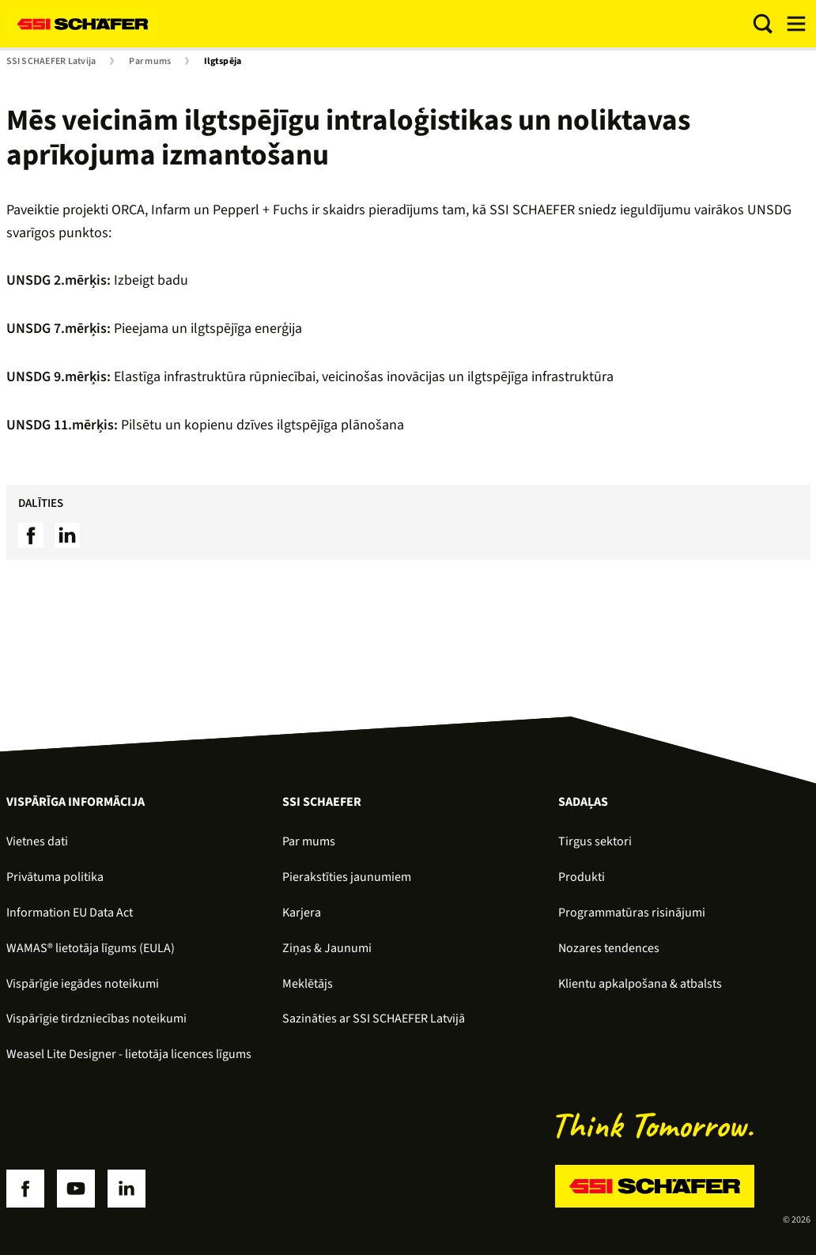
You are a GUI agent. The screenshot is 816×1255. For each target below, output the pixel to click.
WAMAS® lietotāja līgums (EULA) (90, 948)
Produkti (581, 877)
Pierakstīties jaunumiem (346, 877)
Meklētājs (307, 983)
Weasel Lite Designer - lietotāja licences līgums (128, 1054)
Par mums (150, 61)
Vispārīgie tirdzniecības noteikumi (96, 1018)
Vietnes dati (37, 841)
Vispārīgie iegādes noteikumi (82, 983)
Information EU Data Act (69, 912)
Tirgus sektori (595, 841)
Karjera (301, 912)
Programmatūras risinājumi (631, 912)
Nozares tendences (608, 948)
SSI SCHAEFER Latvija (51, 61)
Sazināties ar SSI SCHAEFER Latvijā (373, 1018)
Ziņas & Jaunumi (327, 948)
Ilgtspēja (222, 61)
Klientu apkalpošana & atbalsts (640, 983)
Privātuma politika (55, 877)
